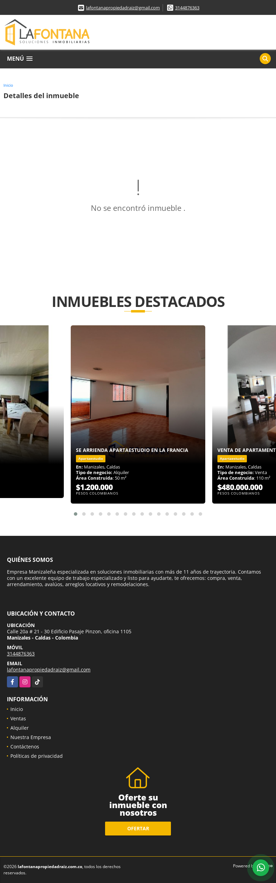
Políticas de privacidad (36, 756)
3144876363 (187, 8)
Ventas (18, 718)
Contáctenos (24, 746)
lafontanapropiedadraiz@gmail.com (123, 8)
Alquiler (19, 728)
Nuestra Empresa (30, 737)
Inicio (8, 85)
